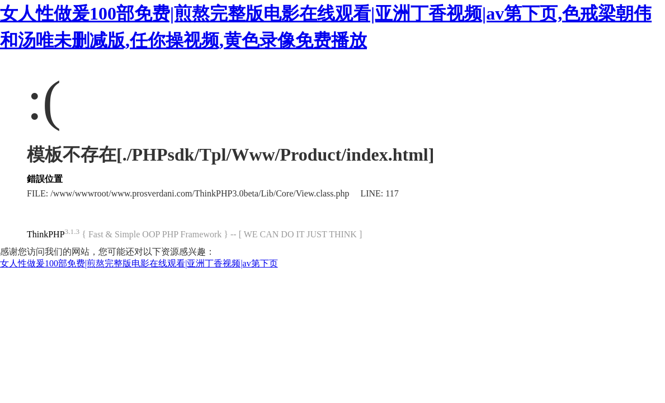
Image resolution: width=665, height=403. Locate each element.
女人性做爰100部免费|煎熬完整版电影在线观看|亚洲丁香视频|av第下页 (139, 263)
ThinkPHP (46, 234)
